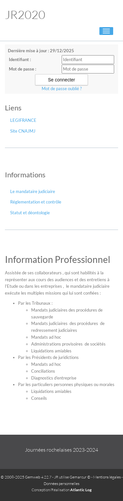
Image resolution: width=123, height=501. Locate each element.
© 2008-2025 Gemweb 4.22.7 (26, 477)
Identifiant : (20, 59)
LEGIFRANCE (23, 120)
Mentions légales (107, 477)
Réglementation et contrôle (35, 201)
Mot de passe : (22, 69)
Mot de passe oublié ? (62, 88)
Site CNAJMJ (22, 131)
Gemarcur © (80, 477)
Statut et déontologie (30, 212)
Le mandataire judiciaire (32, 191)
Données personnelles (61, 483)
